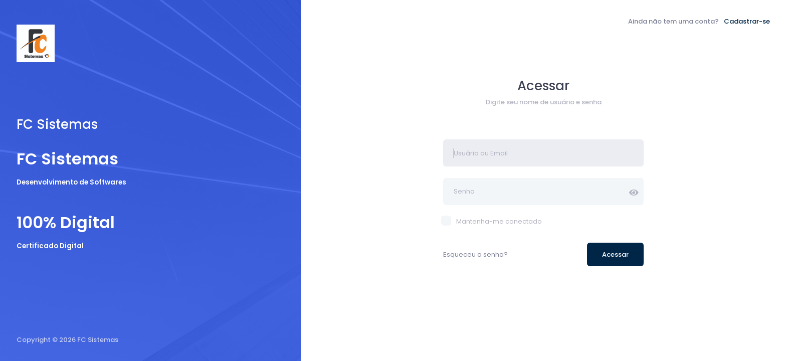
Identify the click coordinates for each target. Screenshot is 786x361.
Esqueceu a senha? (475, 254)
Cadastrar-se (747, 21)
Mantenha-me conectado (492, 222)
